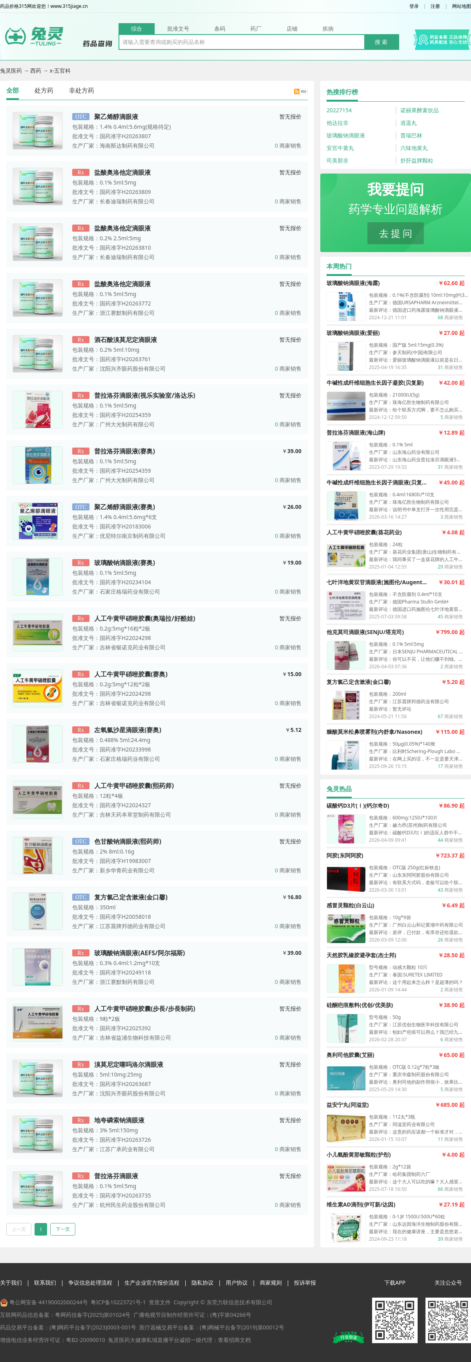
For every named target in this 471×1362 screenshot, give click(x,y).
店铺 (292, 28)
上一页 (19, 1229)
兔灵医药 (12, 70)
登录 (414, 6)
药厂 (255, 28)
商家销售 (288, 145)
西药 (36, 70)
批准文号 (178, 28)
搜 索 (381, 42)
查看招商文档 (234, 1340)
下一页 (63, 1229)
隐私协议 (203, 1282)
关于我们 (11, 1282)
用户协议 (237, 1282)
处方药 (44, 90)
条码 (219, 28)
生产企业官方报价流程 (151, 1282)
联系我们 (45, 1282)
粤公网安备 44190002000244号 (48, 1302)
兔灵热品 (339, 788)
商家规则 (271, 1282)
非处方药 (81, 90)
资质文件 (160, 1302)
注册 (435, 6)
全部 (12, 90)
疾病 (328, 28)
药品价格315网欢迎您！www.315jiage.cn (44, 6)
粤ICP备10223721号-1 (118, 1302)
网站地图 (461, 6)
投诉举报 (305, 1282)
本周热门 (339, 266)
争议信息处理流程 (90, 1282)
